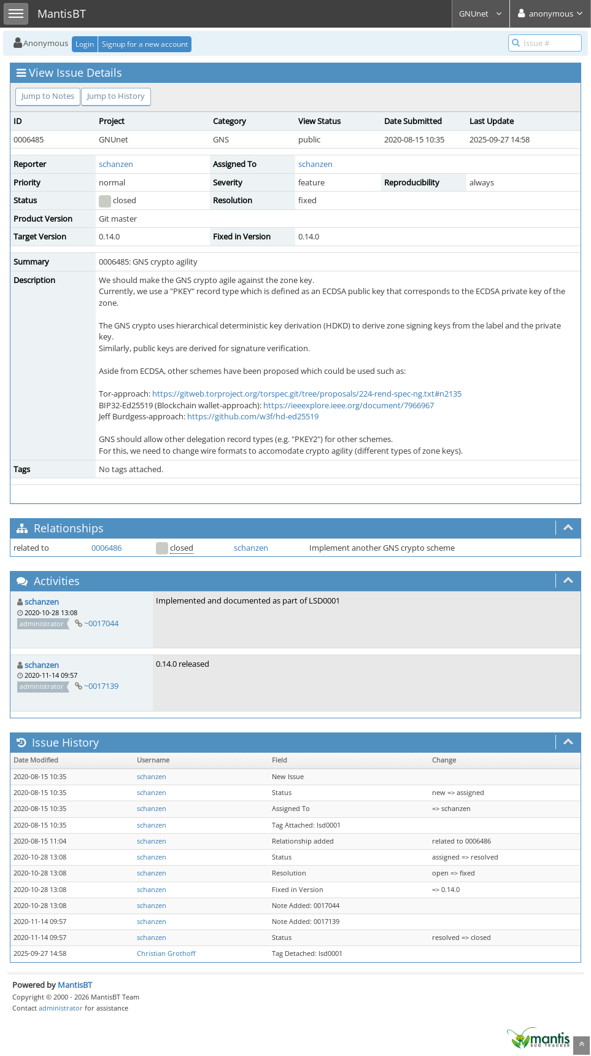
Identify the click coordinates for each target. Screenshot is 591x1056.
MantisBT (75, 984)
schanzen (116, 163)
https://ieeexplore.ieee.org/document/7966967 (348, 405)
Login (84, 44)
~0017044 (101, 623)
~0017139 (101, 685)
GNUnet (480, 13)
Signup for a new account (145, 44)
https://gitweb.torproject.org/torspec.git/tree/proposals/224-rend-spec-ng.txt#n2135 (307, 393)
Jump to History (116, 95)
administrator (61, 1007)
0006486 (106, 547)
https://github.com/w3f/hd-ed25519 (253, 416)
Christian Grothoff (166, 953)
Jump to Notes (47, 95)
